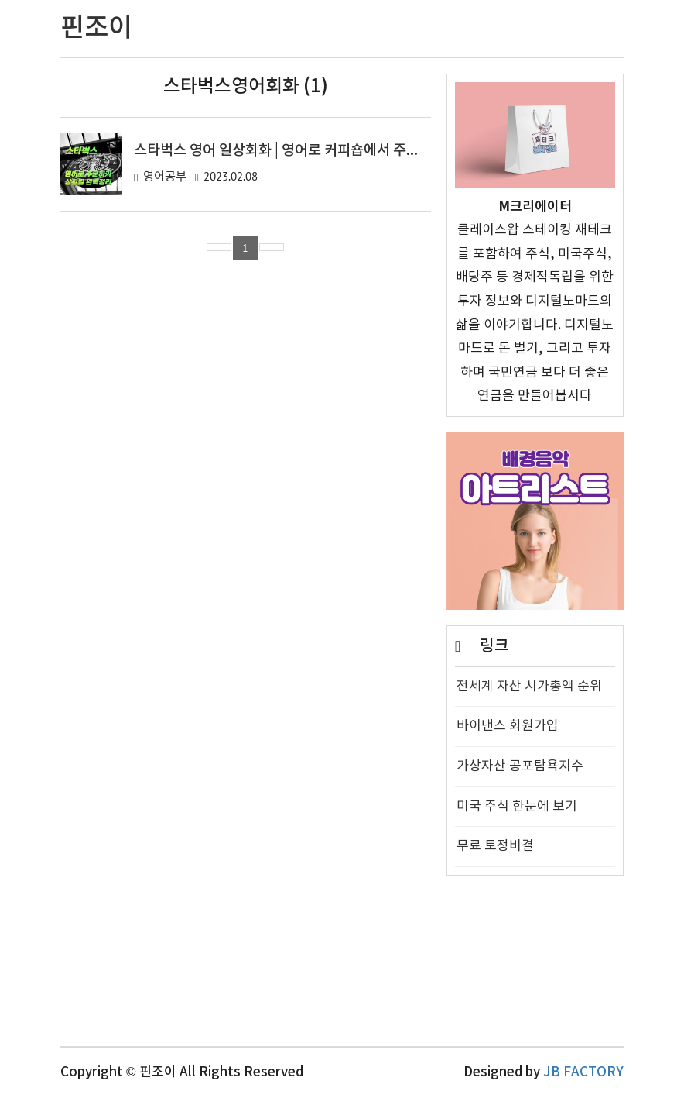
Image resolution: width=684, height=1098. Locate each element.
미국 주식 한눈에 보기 (517, 806)
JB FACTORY (583, 1072)
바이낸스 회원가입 (508, 726)
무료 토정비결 (495, 846)
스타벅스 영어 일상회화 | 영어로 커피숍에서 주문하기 (290, 150)
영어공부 (164, 177)
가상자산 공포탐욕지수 (520, 766)
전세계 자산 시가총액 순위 (529, 686)
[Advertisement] (535, 968)
